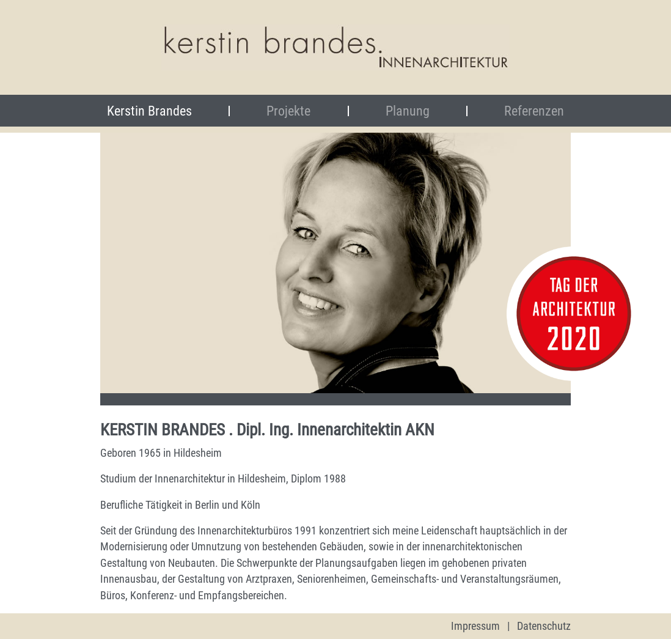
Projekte (288, 111)
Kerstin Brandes (168, 111)
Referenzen (534, 111)
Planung (408, 111)
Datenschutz (544, 626)
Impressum (475, 626)
